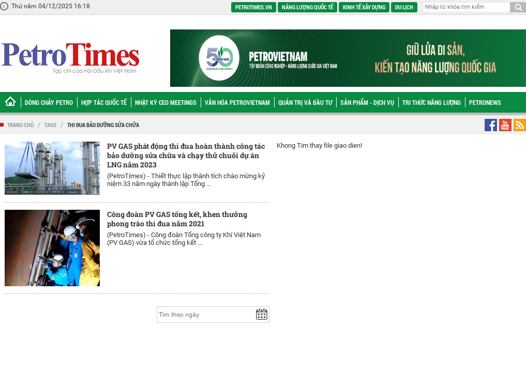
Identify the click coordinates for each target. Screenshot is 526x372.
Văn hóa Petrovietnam (237, 102)
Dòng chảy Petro (49, 102)
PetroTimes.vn (253, 7)
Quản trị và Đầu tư (305, 102)
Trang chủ (20, 125)
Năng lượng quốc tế (307, 7)
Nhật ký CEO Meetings (166, 102)
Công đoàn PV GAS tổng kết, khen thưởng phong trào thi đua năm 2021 (177, 218)
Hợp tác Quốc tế (104, 102)
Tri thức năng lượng (431, 102)
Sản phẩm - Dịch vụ (367, 102)
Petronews (485, 102)
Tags (50, 125)
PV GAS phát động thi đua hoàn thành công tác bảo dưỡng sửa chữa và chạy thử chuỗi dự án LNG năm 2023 (186, 155)
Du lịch (404, 7)
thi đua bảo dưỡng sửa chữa (103, 125)
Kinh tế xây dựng (364, 7)
